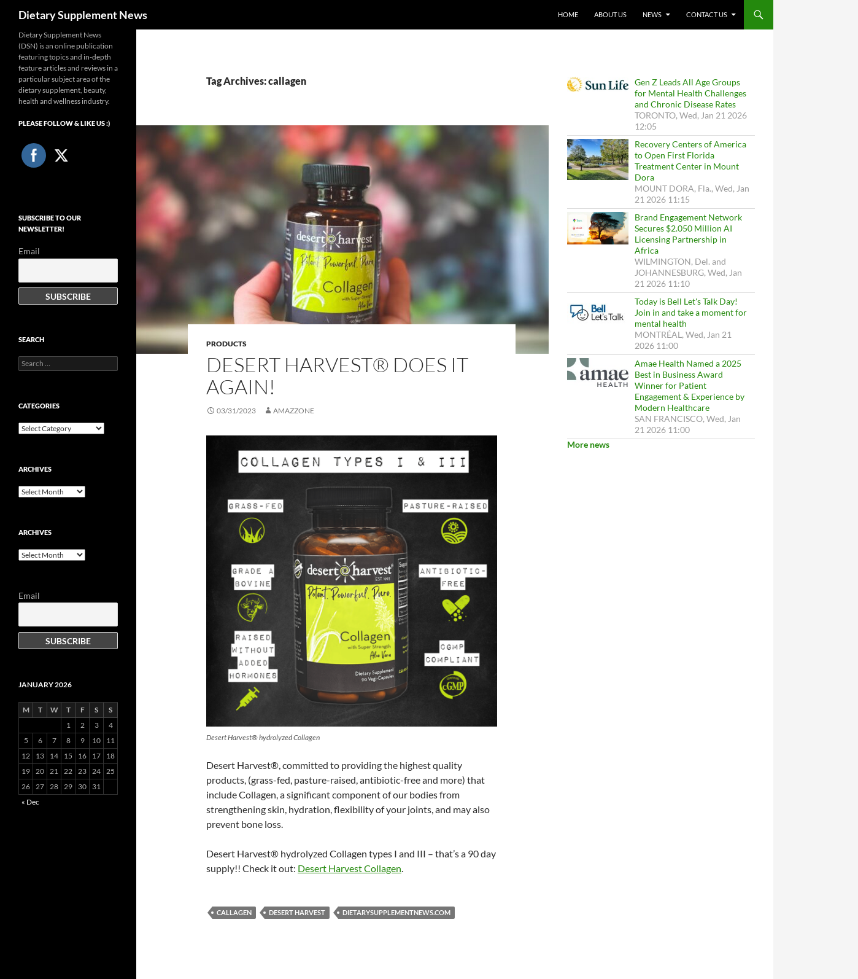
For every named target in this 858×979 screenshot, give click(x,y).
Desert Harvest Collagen (349, 868)
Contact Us (706, 14)
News (652, 14)
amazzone (293, 410)
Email (29, 251)
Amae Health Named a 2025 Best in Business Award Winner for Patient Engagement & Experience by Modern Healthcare (689, 385)
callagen (234, 912)
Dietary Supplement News (82, 14)
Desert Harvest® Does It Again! (337, 375)
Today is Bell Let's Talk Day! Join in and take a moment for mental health (691, 312)
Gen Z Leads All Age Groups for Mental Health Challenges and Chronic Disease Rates (690, 93)
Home (568, 14)
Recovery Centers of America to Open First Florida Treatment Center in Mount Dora (690, 160)
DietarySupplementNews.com (396, 912)
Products (226, 343)
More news (588, 444)
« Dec (30, 801)
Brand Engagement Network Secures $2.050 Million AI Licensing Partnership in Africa (688, 233)
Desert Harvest (297, 912)
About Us (610, 14)
